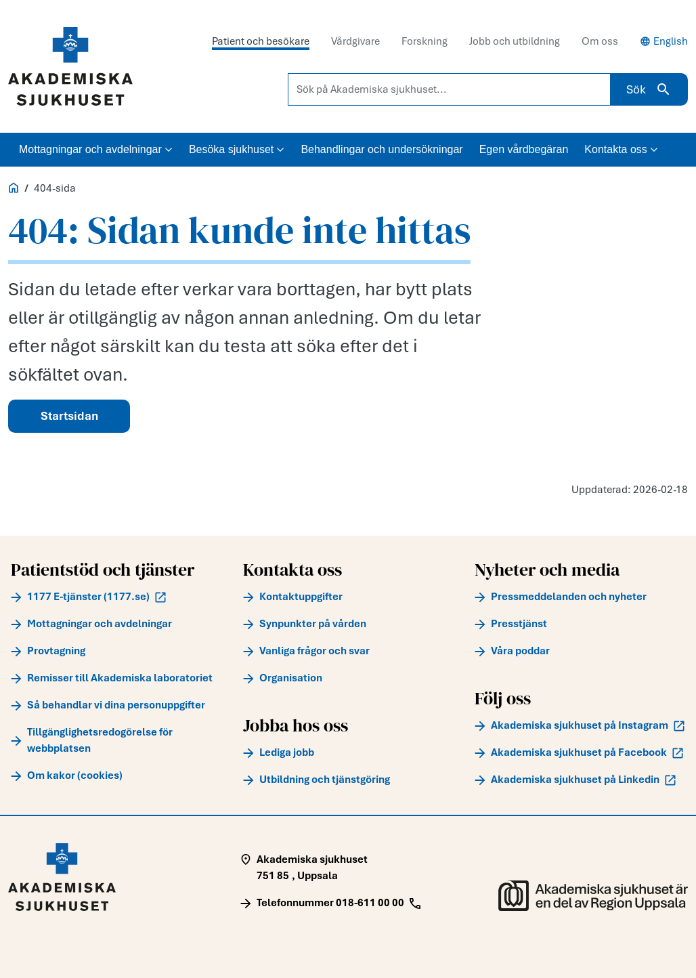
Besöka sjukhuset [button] (236, 149)
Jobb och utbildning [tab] (514, 41)
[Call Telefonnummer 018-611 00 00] (330, 903)
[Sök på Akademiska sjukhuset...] (449, 89)
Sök (649, 89)
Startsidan (69, 415)
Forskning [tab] (424, 41)
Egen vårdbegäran (524, 149)
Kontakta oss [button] (621, 149)
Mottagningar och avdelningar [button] (96, 149)
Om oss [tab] (600, 41)
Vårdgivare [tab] (355, 41)
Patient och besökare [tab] (260, 41)
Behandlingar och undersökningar (381, 149)
